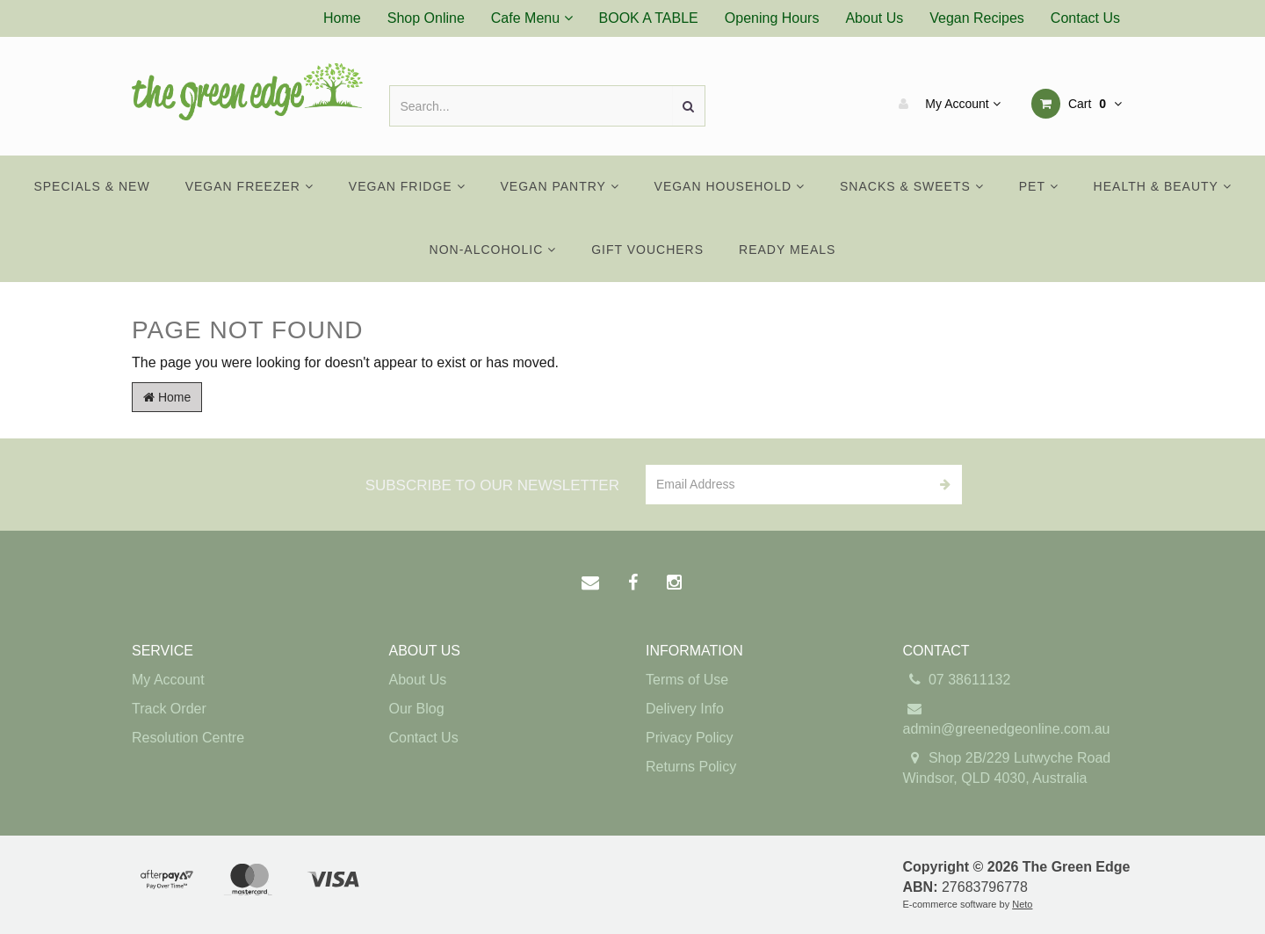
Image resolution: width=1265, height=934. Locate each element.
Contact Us (1085, 18)
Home (342, 18)
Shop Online (426, 18)
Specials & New (91, 186)
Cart (1076, 104)
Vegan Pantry (560, 186)
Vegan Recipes (976, 18)
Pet (1039, 186)
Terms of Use (687, 679)
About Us (874, 18)
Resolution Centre (188, 737)
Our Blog (417, 708)
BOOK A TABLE (648, 18)
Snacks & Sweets (912, 186)
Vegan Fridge (407, 186)
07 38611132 (957, 680)
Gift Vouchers (647, 250)
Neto (1022, 904)
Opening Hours (772, 18)
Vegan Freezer (249, 186)
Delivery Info (685, 708)
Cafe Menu (532, 18)
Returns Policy (691, 766)
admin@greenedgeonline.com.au (1006, 717)
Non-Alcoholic (493, 250)
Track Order (169, 708)
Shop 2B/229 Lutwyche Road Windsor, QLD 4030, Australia (1007, 767)
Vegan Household (729, 186)
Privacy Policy (690, 737)
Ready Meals (787, 250)
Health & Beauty (1163, 186)
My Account (945, 104)
